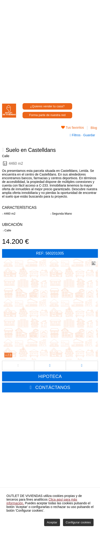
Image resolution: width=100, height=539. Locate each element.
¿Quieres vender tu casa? (47, 106)
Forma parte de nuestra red (47, 115)
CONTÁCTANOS (52, 387)
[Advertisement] (50, 50)
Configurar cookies (78, 522)
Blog (94, 128)
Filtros (75, 135)
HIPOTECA (50, 376)
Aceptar (52, 522)
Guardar (88, 135)
